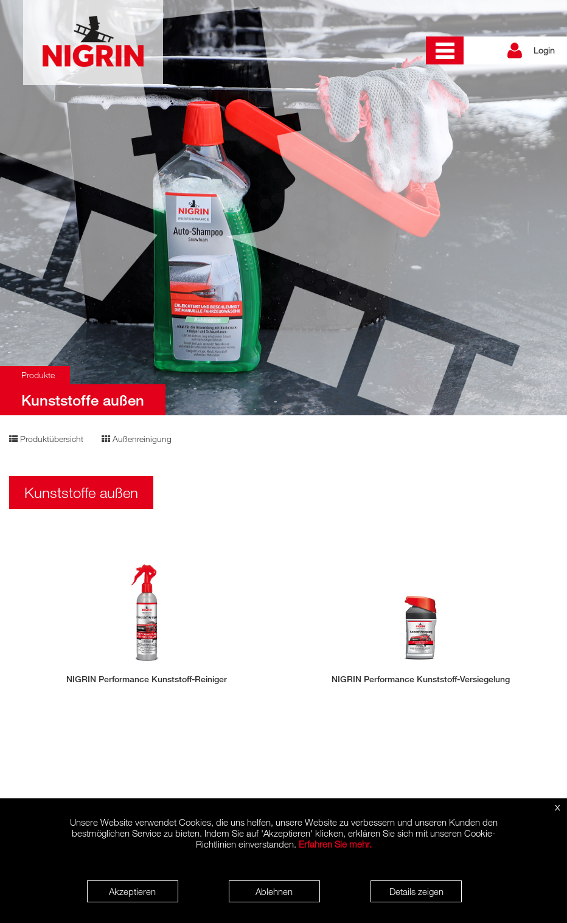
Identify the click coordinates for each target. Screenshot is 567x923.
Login (544, 50)
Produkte (38, 375)
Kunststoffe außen (82, 400)
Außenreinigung (137, 439)
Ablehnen (274, 891)
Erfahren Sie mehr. (335, 843)
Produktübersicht (46, 439)
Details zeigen (416, 891)
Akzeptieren (132, 891)
